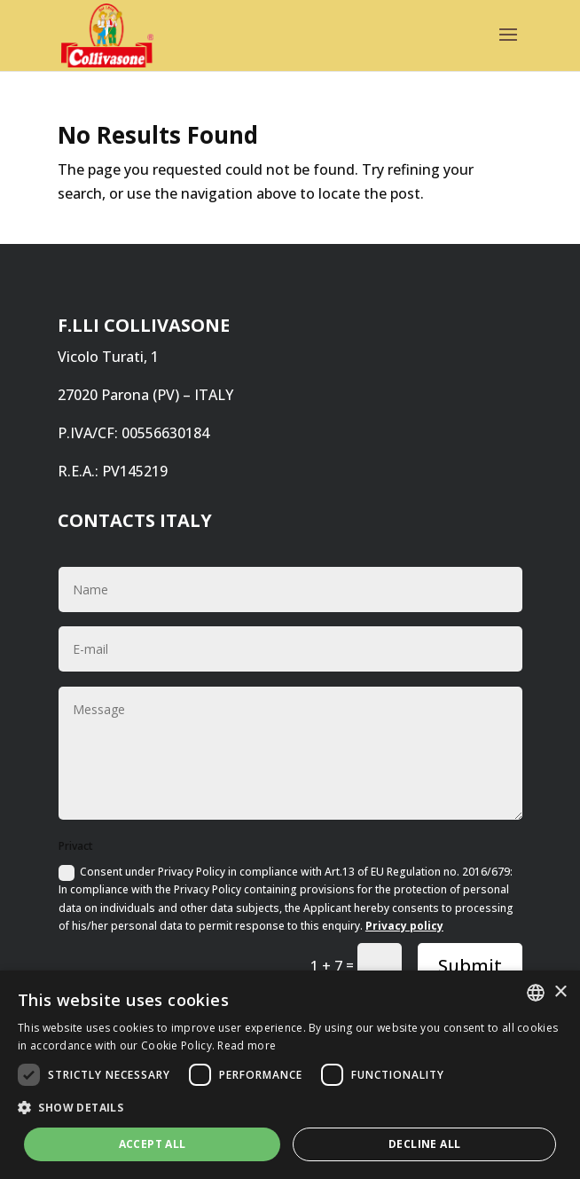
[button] (290, 1108)
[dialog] (290, 1075)
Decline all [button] (424, 1143)
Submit (470, 966)
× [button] (560, 992)
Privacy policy (404, 925)
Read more (246, 1045)
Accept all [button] (152, 1143)
